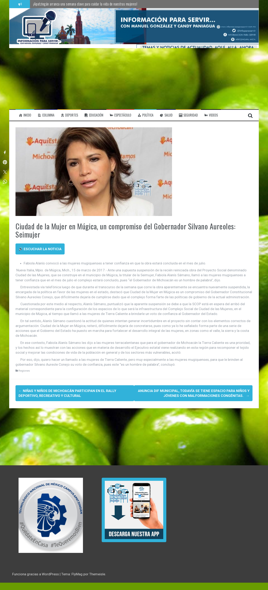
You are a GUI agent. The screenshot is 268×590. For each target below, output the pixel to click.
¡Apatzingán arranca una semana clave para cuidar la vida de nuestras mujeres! (85, 4)
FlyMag (77, 573)
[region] (51, 514)
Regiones (24, 370)
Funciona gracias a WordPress (36, 573)
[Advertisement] (134, 78)
